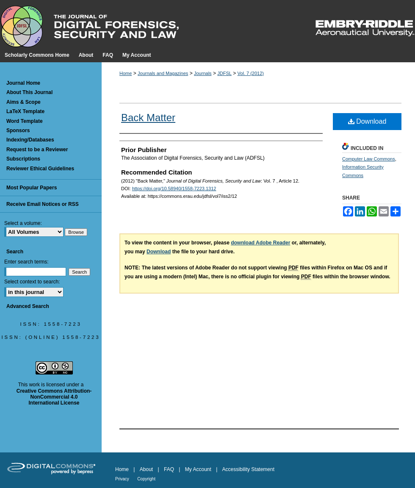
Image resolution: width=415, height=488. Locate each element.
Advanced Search (27, 306)
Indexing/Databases (30, 140)
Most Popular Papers (31, 188)
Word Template (24, 121)
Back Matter (148, 117)
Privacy (122, 479)
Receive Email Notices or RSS (42, 204)
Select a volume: (23, 223)
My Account (198, 469)
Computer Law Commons (368, 158)
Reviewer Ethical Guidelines (40, 169)
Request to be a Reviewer (37, 149)
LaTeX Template (25, 111)
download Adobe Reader (260, 243)
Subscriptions (23, 159)
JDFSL (224, 73)
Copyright (146, 479)
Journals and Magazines (163, 73)
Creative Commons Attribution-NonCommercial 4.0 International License (54, 397)
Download (367, 121)
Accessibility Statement (248, 469)
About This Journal (29, 92)
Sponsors (18, 130)
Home (125, 73)
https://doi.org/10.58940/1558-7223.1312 (174, 188)
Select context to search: (32, 282)
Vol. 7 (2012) (251, 73)
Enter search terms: (26, 262)
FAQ (169, 469)
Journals (203, 73)
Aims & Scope (23, 102)
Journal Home (23, 83)
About (146, 469)
